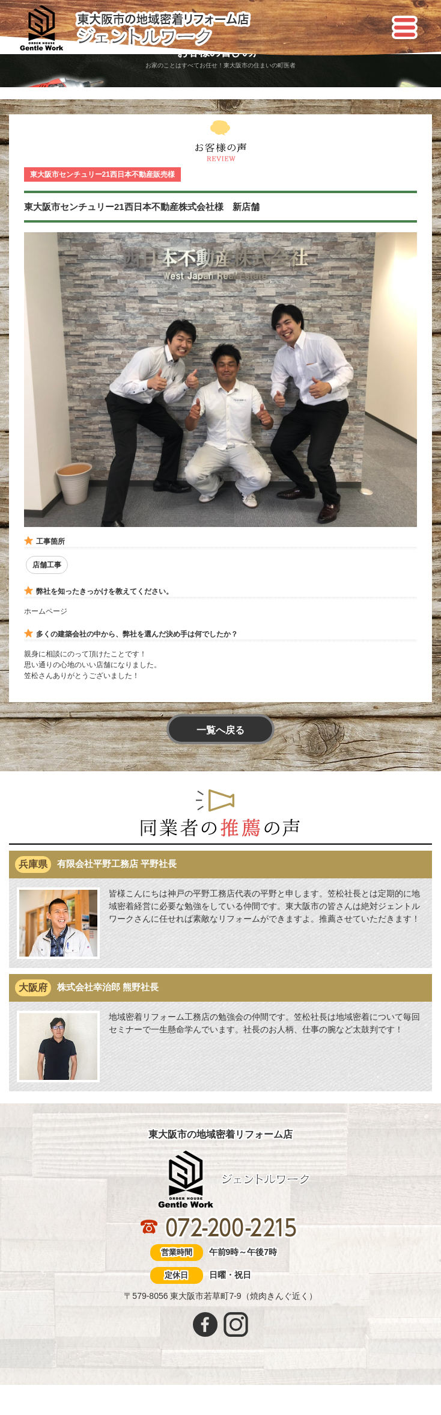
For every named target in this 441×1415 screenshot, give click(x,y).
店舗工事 (46, 565)
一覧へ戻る (220, 730)
